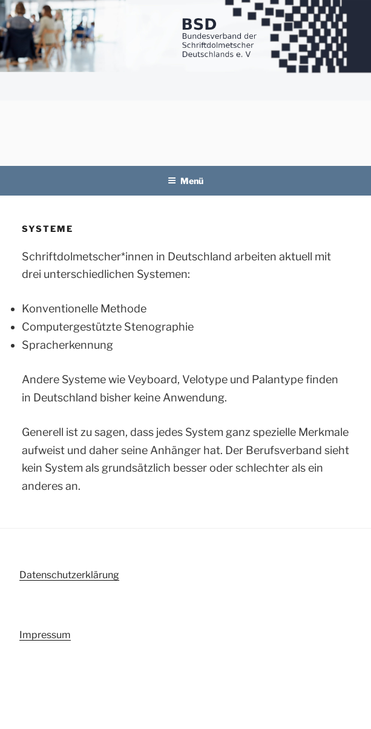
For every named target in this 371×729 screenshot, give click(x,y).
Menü (185, 181)
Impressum (45, 635)
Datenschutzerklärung (69, 575)
